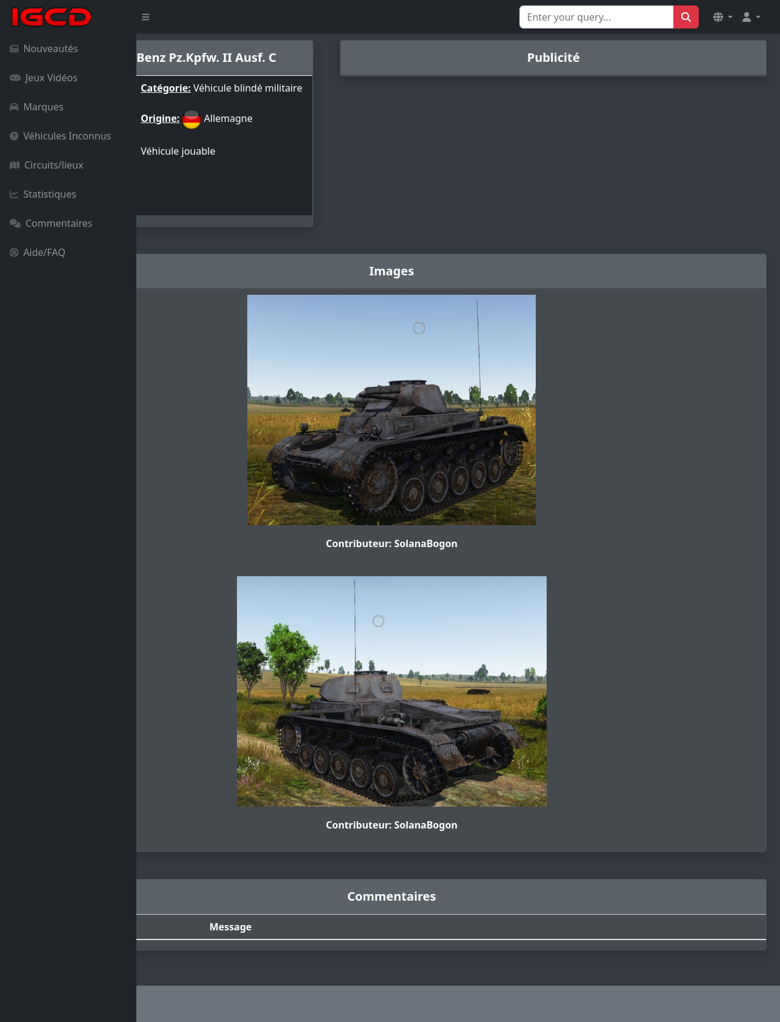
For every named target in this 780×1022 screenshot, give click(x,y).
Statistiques (43, 194)
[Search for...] (596, 17)
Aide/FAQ (37, 252)
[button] (723, 17)
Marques (37, 106)
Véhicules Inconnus (60, 136)
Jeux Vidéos (44, 77)
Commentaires (51, 223)
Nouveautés (44, 48)
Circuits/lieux (46, 165)
